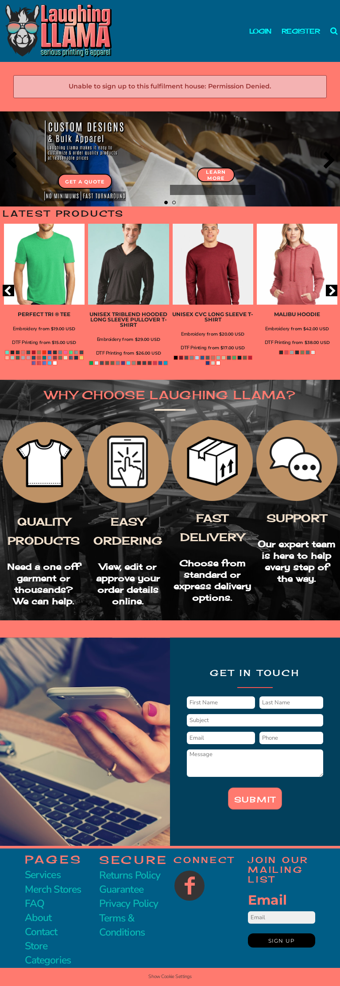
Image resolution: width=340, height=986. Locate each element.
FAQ (34, 903)
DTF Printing (25, 342)
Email (267, 900)
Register (301, 31)
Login (260, 31)
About (38, 918)
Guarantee (121, 889)
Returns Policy (129, 875)
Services (43, 875)
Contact (41, 932)
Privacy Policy (128, 903)
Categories (48, 960)
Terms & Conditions (122, 925)
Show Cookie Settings (169, 976)
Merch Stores (53, 889)
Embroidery (25, 328)
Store (36, 946)
